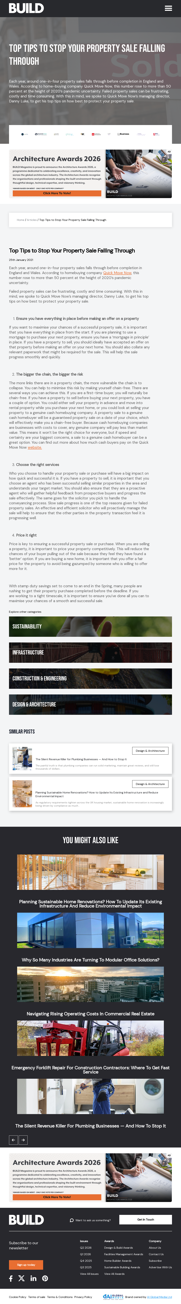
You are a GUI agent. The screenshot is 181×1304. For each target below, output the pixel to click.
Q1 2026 (85, 1254)
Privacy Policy (83, 1297)
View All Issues (89, 1274)
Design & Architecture (34, 704)
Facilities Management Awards (123, 1254)
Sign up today (26, 1265)
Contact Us (156, 1254)
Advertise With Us (160, 1267)
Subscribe (155, 1261)
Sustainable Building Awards (122, 1267)
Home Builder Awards (118, 1261)
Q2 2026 (86, 1248)
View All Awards (114, 1274)
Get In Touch (145, 1219)
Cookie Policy (17, 1297)
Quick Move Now (117, 272)
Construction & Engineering (40, 678)
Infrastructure (28, 652)
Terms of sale (36, 1297)
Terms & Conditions (60, 1297)
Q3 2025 (86, 1267)
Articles (32, 220)
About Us (155, 1248)
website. (35, 447)
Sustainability (27, 626)
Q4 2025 (86, 1261)
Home (20, 220)
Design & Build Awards (118, 1248)
